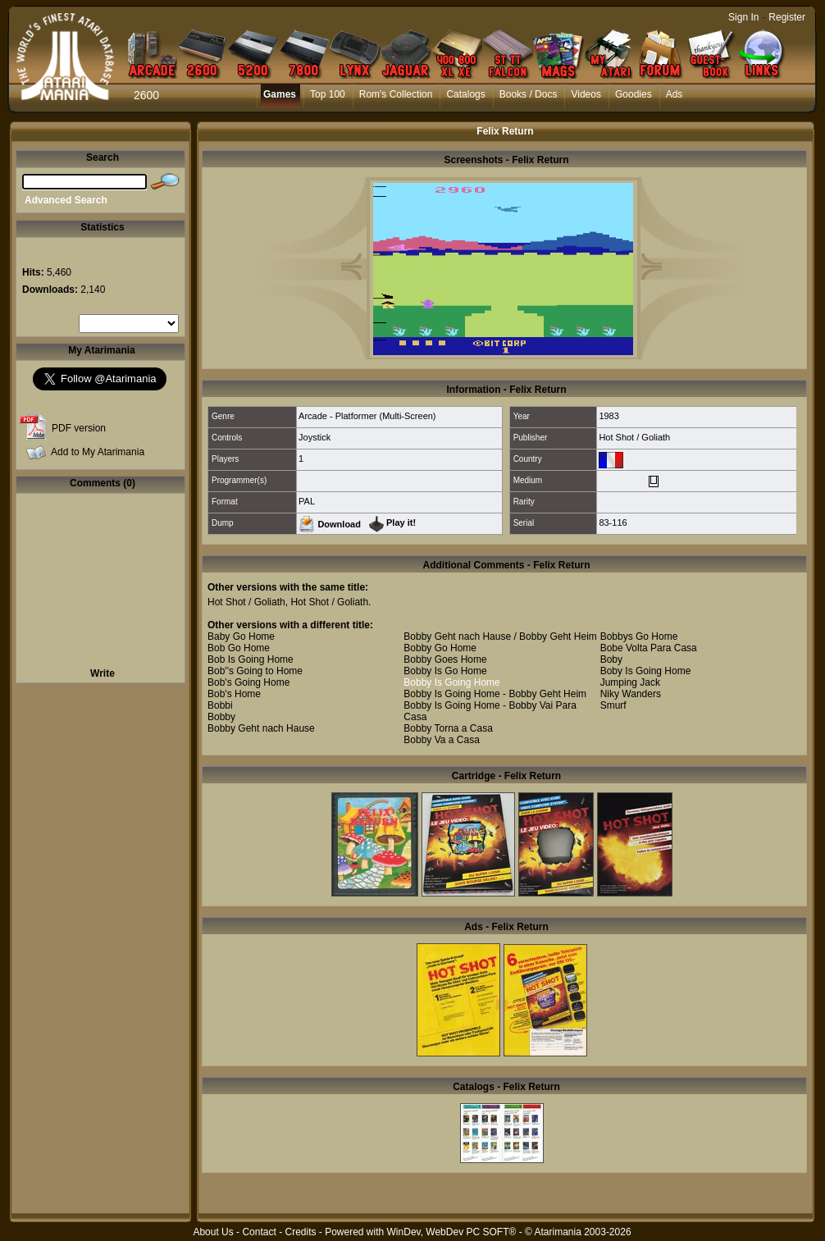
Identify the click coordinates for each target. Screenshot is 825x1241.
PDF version (79, 428)
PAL (307, 501)
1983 (608, 416)
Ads (674, 94)
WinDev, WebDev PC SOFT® (452, 1232)
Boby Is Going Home (645, 671)
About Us (213, 1232)
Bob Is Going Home (250, 659)
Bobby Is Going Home (451, 682)
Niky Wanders (630, 694)
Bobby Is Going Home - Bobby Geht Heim (494, 694)
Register (786, 17)
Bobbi (220, 705)
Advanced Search (66, 200)
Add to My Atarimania (97, 452)
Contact (259, 1232)
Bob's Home (234, 694)
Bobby (221, 717)
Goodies (633, 94)
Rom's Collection (396, 94)
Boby (611, 659)
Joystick (314, 437)
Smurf (613, 705)
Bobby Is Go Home (444, 671)
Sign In (743, 17)
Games (279, 94)
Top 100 (327, 94)
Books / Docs (528, 94)
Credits (300, 1232)
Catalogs (465, 94)
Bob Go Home (238, 648)
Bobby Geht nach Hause (261, 728)
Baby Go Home (241, 636)
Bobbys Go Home (639, 636)
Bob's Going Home (248, 682)
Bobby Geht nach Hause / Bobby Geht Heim (499, 636)
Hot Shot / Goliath (634, 437)
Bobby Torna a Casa (448, 728)
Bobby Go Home (439, 648)
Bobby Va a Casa (441, 740)
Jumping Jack (630, 682)
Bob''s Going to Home (255, 671)
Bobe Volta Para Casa (648, 648)
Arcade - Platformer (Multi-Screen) (367, 416)
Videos (585, 94)
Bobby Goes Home (444, 659)
